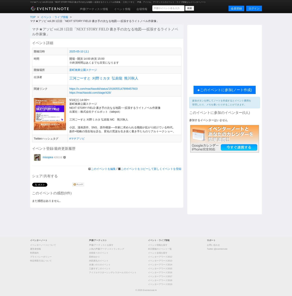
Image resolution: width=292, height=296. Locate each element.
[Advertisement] (225, 54)
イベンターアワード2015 (160, 268)
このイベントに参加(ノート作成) (224, 90)
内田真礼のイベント (98, 260)
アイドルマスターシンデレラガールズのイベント (113, 272)
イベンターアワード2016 (160, 272)
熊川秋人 (131, 78)
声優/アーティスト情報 (94, 9)
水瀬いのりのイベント (100, 264)
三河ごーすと (80, 78)
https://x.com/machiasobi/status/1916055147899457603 (103, 88)
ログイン (254, 8)
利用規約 (34, 253)
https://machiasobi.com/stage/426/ (90, 92)
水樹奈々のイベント (98, 253)
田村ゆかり (94, 257)
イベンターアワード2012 (160, 257)
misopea (48, 157)
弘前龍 (117, 78)
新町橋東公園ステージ (83, 69)
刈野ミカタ (101, 78)
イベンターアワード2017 (160, 276)
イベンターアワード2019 (160, 284)
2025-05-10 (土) (79, 51)
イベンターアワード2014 (160, 264)
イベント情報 (122, 9)
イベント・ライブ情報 (54, 17)
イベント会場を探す (157, 253)
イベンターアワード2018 (160, 280)
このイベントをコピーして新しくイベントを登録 (151, 168)
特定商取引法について (41, 260)
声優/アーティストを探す (101, 245)
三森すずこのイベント (100, 268)
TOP (33, 17)
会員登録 (236, 8)
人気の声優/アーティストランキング (106, 249)
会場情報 (141, 9)
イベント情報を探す (157, 245)
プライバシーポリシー (41, 257)
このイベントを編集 (103, 168)
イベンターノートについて (43, 245)
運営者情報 (35, 249)
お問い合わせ (213, 245)
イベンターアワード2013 (160, 260)
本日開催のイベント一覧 (160, 249)
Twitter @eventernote (217, 249)
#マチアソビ (77, 138)
